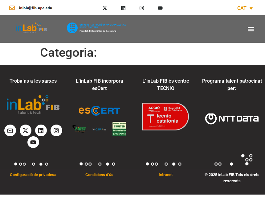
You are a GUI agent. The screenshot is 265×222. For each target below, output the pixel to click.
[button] (251, 29)
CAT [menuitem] (242, 8)
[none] (245, 8)
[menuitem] (245, 8)
